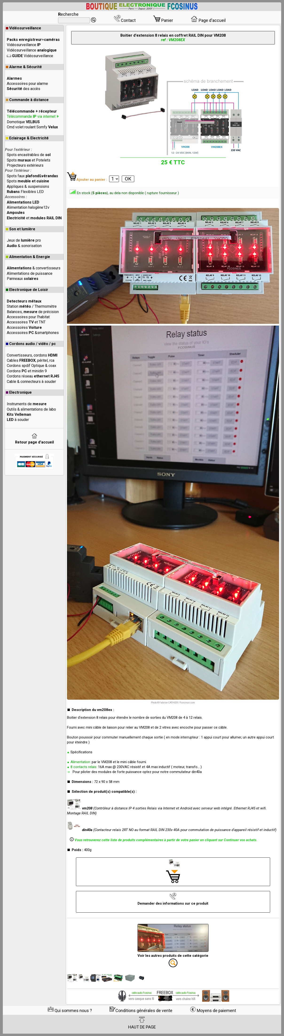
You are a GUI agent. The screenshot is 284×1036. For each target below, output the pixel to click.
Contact (125, 20)
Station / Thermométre (32, 306)
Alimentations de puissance (29, 273)
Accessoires (24, 327)
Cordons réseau (33, 376)
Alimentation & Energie (28, 257)
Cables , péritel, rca (30, 360)
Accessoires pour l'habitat (28, 317)
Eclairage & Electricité (27, 138)
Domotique (23, 122)
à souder (18, 419)
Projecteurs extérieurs (25, 165)
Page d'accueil (208, 20)
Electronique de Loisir (27, 289)
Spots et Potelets (28, 160)
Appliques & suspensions (28, 186)
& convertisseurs (33, 268)
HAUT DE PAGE (142, 1023)
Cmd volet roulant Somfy (32, 127)
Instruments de (27, 404)
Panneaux (22, 278)
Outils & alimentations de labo (31, 409)
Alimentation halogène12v (28, 207)
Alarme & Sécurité (24, 67)
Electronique (19, 392)
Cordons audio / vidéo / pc (31, 343)
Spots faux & (32, 176)
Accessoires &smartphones (33, 332)
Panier (163, 20)
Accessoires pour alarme (27, 83)
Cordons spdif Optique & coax (31, 365)
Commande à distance (27, 100)
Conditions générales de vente (141, 1010)
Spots (28, 181)
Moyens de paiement (213, 1010)
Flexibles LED (25, 191)
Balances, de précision (33, 312)
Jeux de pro (24, 240)
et (34, 218)
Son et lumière (20, 229)
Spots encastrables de (29, 155)
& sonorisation (24, 245)
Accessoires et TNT (26, 322)
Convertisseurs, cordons (32, 355)
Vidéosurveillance (23, 28)
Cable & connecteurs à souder (31, 381)
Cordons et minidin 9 (27, 371)
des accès (23, 88)
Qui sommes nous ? (70, 1010)
